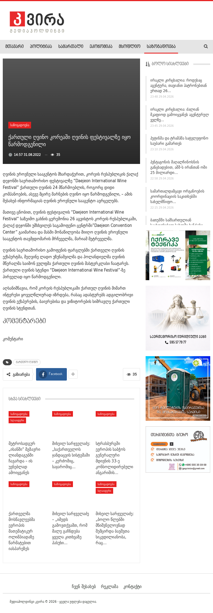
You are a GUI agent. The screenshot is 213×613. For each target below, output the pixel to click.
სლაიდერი (17, 420)
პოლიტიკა (41, 47)
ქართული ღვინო (27, 362)
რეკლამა (109, 586)
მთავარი (14, 47)
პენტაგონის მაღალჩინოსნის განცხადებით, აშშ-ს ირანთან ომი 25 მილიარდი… (178, 167)
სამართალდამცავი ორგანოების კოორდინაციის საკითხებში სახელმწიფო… (177, 196)
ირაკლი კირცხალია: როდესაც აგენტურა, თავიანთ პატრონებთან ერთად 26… (178, 85)
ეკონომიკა (101, 47)
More (186, 47)
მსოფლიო (129, 47)
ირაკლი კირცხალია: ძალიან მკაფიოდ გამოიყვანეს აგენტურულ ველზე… (179, 114)
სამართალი (70, 47)
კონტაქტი (132, 586)
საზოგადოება (161, 47)
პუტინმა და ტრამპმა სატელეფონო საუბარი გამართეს (179, 140)
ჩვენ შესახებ (84, 586)
